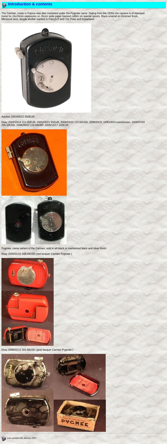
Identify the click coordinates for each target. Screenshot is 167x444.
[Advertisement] (156, 60)
